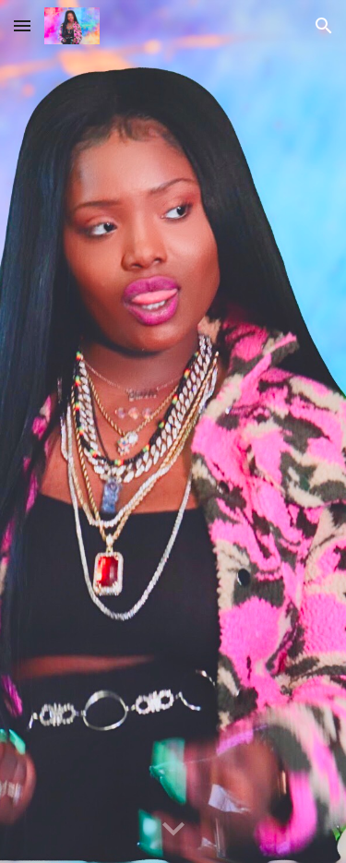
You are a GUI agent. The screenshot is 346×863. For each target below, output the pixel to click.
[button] (22, 25)
